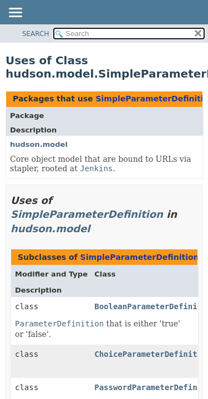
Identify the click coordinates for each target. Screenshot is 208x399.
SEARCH (35, 34)
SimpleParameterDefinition (87, 214)
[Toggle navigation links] (15, 13)
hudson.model (39, 144)
